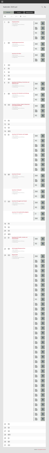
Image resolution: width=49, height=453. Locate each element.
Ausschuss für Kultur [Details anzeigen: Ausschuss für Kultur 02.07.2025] (16, 53)
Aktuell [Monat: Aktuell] (24, 16)
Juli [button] (12, 16)
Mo (9, 79)
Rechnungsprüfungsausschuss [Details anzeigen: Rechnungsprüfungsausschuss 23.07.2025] (18, 248)
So (9, 75)
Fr (9, 68)
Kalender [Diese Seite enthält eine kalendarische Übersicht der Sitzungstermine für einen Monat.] (8, 12)
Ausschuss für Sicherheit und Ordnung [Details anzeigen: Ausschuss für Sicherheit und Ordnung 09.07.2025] (20, 93)
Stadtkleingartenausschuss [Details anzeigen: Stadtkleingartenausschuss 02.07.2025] (18, 42)
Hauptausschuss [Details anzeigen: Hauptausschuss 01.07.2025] (15, 21)
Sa (9, 72)
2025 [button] (16, 16)
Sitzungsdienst (42, 449)
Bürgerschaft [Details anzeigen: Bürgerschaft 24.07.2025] (15, 254)
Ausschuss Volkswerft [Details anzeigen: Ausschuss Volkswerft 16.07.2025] (16, 190)
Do (9, 65)
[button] (43, 23)
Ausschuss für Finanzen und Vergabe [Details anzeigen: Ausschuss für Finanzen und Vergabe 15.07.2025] (20, 134)
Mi (9, 43)
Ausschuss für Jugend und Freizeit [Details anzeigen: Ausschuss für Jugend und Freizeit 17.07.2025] (19, 201)
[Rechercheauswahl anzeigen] (42, 7)
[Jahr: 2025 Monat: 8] (20, 16)
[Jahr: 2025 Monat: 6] (5, 16)
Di (9, 22)
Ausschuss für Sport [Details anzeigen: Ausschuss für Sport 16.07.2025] (16, 174)
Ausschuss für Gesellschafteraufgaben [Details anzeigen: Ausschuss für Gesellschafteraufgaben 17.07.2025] (20, 212)
